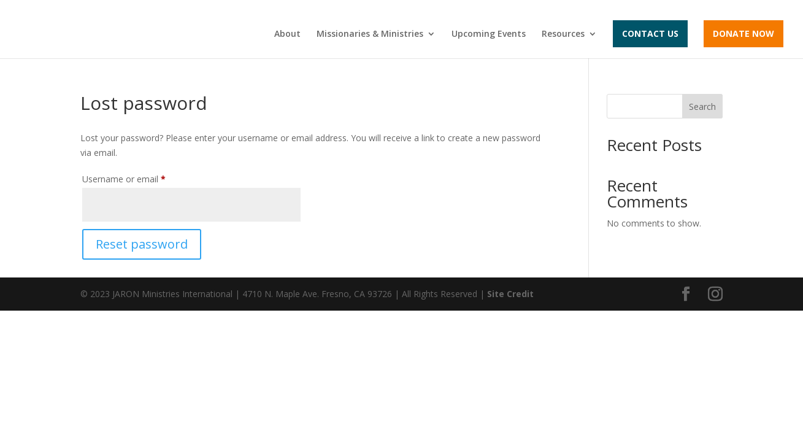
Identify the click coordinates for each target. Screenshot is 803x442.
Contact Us (650, 33)
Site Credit (510, 294)
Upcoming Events (488, 34)
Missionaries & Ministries (370, 34)
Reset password (142, 244)
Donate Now (743, 33)
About (287, 34)
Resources (563, 34)
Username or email (141, 178)
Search (702, 106)
